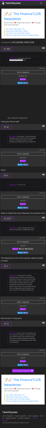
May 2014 (23, 200)
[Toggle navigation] (41, 3)
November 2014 (23, 76)
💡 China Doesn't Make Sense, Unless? (16, 31)
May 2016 (23, 245)
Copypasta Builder (10, 418)
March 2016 (23, 157)
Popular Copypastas (20, 416)
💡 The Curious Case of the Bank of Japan (17, 33)
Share (26, 83)
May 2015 (23, 358)
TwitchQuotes (11, 3)
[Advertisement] (23, 102)
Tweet (20, 83)
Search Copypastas (33, 416)
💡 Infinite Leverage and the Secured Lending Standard (21, 35)
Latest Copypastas (7, 416)
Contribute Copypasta (23, 418)
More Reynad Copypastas (23, 371)
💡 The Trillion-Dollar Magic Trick (14, 29)
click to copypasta (23, 72)
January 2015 (23, 306)
